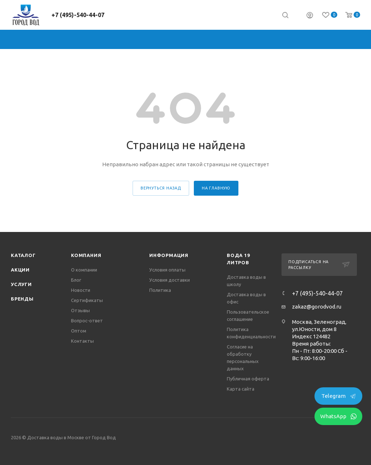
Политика (160, 290)
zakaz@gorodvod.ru (316, 306)
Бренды (22, 298)
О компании (84, 269)
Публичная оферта (248, 378)
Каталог (23, 255)
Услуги (21, 284)
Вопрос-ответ (87, 320)
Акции (20, 269)
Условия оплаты (167, 269)
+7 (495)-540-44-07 (77, 15)
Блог (76, 279)
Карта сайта (240, 388)
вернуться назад (161, 188)
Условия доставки (169, 279)
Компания (86, 255)
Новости (80, 290)
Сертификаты (87, 300)
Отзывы (80, 310)
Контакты (82, 340)
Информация (168, 255)
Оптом (78, 330)
